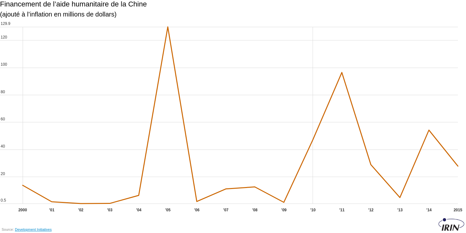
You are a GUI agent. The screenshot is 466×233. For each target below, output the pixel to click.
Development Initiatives (33, 229)
